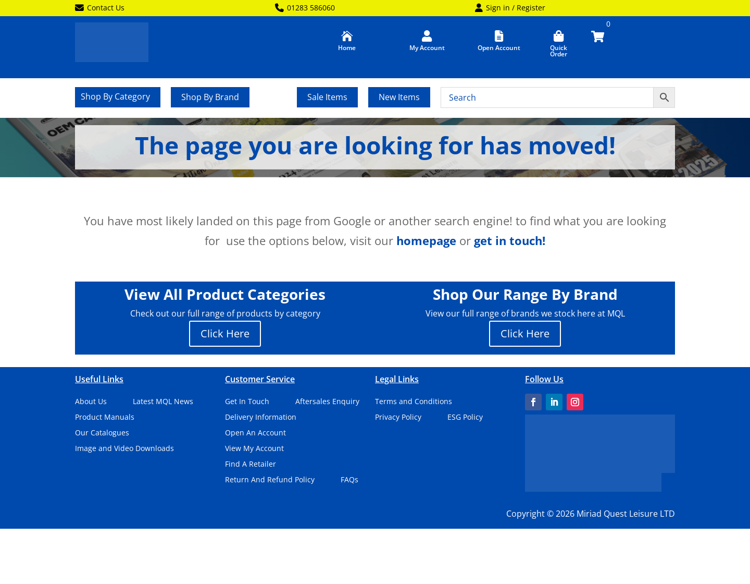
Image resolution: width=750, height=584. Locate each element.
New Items (399, 97)
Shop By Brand (210, 97)
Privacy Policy (398, 417)
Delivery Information (260, 417)
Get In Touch (247, 402)
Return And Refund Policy (270, 480)
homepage (426, 240)
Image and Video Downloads (124, 449)
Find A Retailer (250, 464)
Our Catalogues (102, 433)
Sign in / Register (510, 8)
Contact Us (99, 8)
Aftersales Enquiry (327, 402)
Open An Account (255, 433)
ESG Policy (465, 417)
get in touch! (509, 240)
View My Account (254, 449)
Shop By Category (115, 97)
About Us (91, 402)
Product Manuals (104, 417)
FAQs (349, 480)
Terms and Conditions (413, 402)
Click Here (225, 333)
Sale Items (327, 97)
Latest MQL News (163, 402)
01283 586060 (305, 8)
